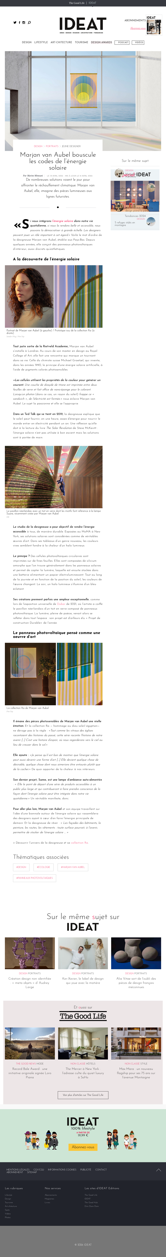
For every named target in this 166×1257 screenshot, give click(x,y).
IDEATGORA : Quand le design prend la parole (139, 209)
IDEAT (92, 3)
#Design (21, 867)
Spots (7, 1210)
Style (143, 1064)
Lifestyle (41, 42)
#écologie (43, 867)
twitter (15, 22)
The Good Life (76, 3)
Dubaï (61, 604)
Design (27, 42)
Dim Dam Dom (92, 1206)
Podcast (123, 43)
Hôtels (90, 1064)
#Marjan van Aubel (73, 867)
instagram (23, 22)
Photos (8, 1217)
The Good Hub (91, 1202)
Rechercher (29, 22)
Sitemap (32, 1172)
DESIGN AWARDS (101, 42)
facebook (19, 22)
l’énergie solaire (62, 221)
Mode (40, 1064)
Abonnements (51, 1195)
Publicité (85, 1170)
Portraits (52, 146)
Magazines (49, 1199)
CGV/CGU (39, 1170)
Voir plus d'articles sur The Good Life (83, 1095)
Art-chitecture (61, 42)
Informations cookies (62, 1170)
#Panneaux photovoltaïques (34, 878)
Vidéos (139, 43)
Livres (47, 1202)
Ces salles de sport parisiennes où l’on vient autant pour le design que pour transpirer (129, 192)
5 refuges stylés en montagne (125, 224)
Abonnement (15, 1172)
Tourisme (81, 42)
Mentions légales (18, 1170)
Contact (101, 1170)
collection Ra (79, 843)
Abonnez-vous (83, 1147)
